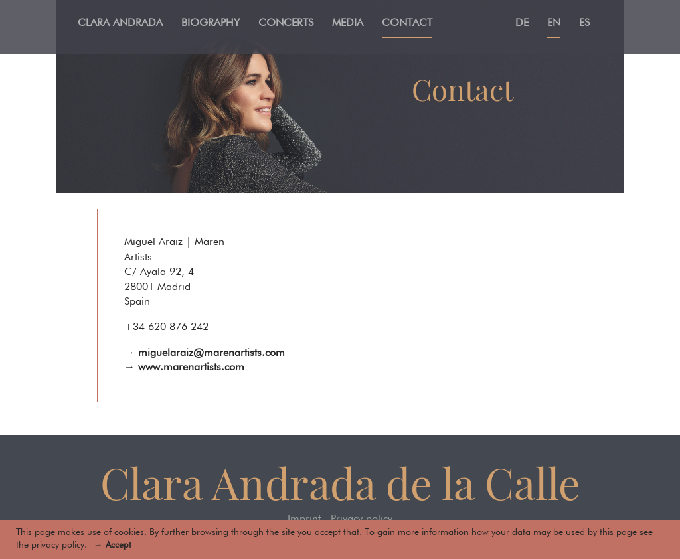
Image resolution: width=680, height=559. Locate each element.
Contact (407, 23)
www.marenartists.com (191, 367)
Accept (118, 545)
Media (347, 23)
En (553, 23)
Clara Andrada (120, 23)
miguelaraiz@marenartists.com (211, 353)
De (522, 23)
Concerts (285, 23)
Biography (210, 23)
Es (584, 23)
